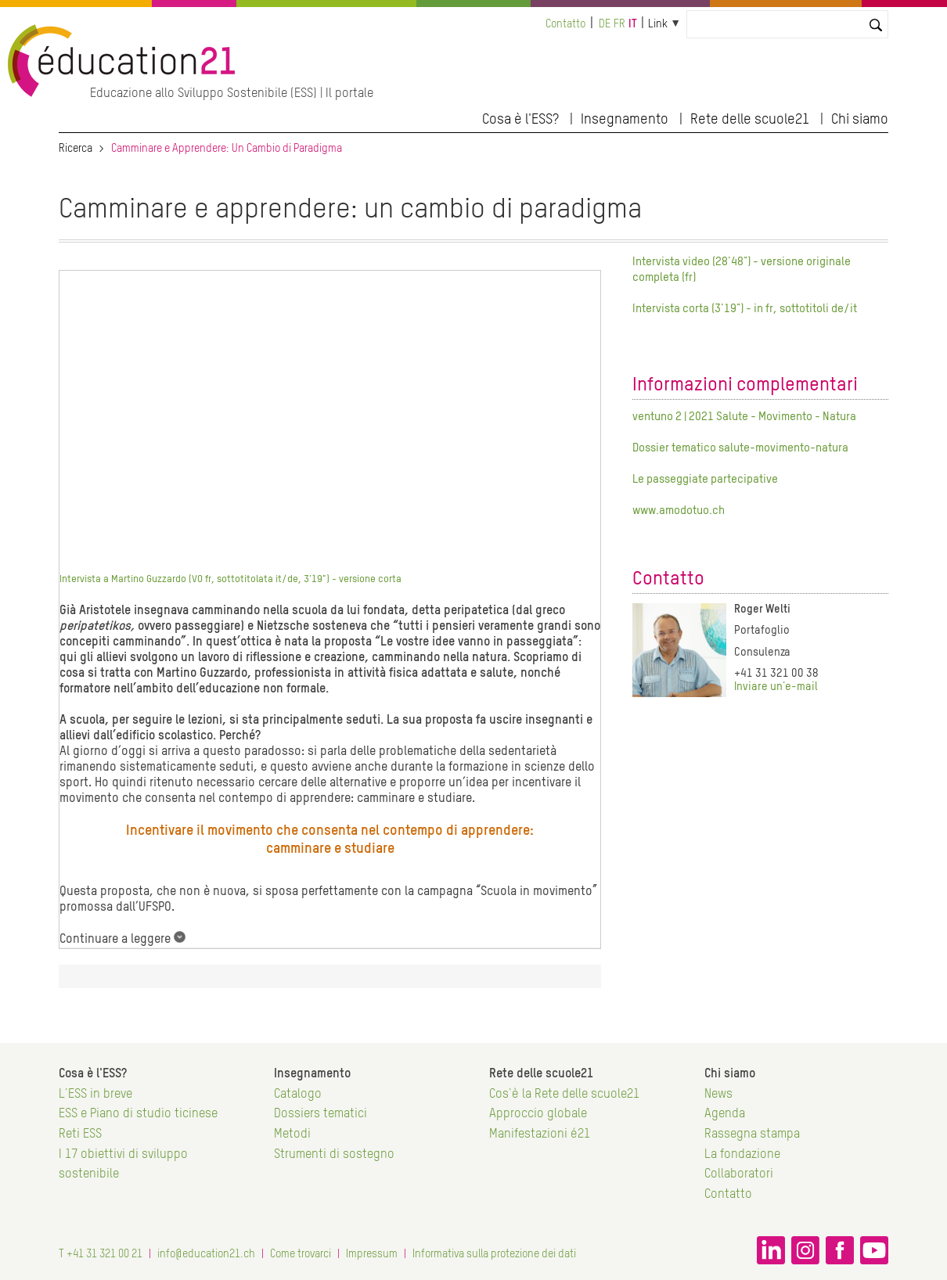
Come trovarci (300, 1254)
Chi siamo (859, 120)
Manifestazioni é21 (539, 1134)
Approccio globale (538, 1114)
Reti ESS (80, 1134)
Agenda (724, 1114)
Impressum (372, 1254)
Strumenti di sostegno (334, 1155)
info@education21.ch (206, 1254)
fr (619, 24)
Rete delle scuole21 (749, 120)
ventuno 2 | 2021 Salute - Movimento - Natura (744, 416)
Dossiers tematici (320, 1114)
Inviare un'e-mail (776, 686)
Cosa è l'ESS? (520, 120)
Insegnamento (624, 120)
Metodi (292, 1134)
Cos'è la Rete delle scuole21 (564, 1094)
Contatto (565, 24)
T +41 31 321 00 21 (100, 1254)
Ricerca (75, 148)
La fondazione (742, 1155)
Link (658, 24)
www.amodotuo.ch (678, 510)
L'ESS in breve (95, 1094)
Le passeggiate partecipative (705, 479)
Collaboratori (738, 1174)
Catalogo (298, 1094)
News (718, 1094)
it (632, 24)
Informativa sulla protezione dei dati (494, 1254)
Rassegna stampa (752, 1134)
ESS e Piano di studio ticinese (138, 1114)
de (604, 24)
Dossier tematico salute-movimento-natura (740, 448)
